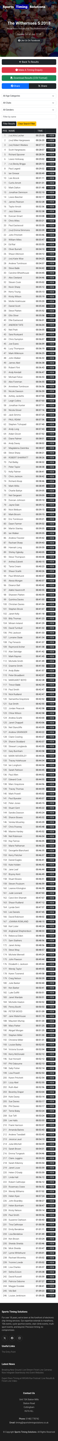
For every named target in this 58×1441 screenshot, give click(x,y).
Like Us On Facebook (29, 40)
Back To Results (29, 62)
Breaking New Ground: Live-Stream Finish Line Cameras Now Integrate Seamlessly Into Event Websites (27, 1371)
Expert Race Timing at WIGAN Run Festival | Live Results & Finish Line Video (28, 1379)
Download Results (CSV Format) (29, 78)
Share (15, 86)
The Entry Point (8, 1352)
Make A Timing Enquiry (29, 70)
